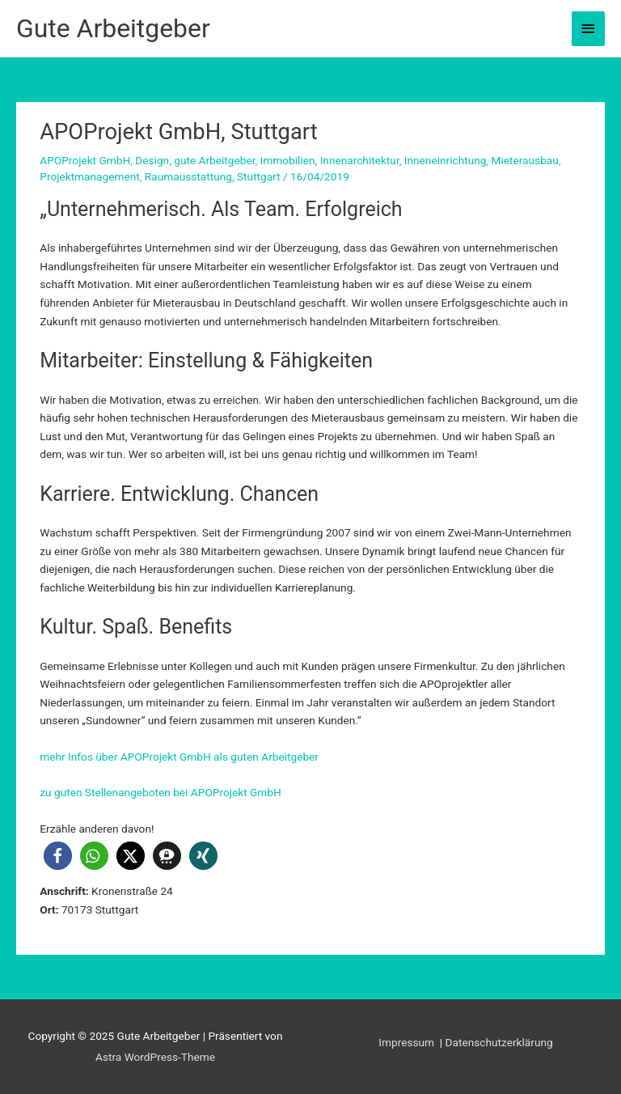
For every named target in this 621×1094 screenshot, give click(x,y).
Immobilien (287, 160)
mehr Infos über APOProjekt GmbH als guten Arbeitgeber (179, 756)
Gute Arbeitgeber (113, 28)
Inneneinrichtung (445, 160)
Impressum (407, 1042)
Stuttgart (259, 176)
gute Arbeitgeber (214, 160)
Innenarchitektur (359, 160)
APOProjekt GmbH (85, 160)
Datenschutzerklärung (499, 1042)
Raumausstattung (188, 176)
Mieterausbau (525, 160)
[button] (58, 856)
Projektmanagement (89, 176)
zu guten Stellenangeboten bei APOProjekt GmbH (160, 792)
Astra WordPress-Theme (155, 1056)
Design (152, 160)
